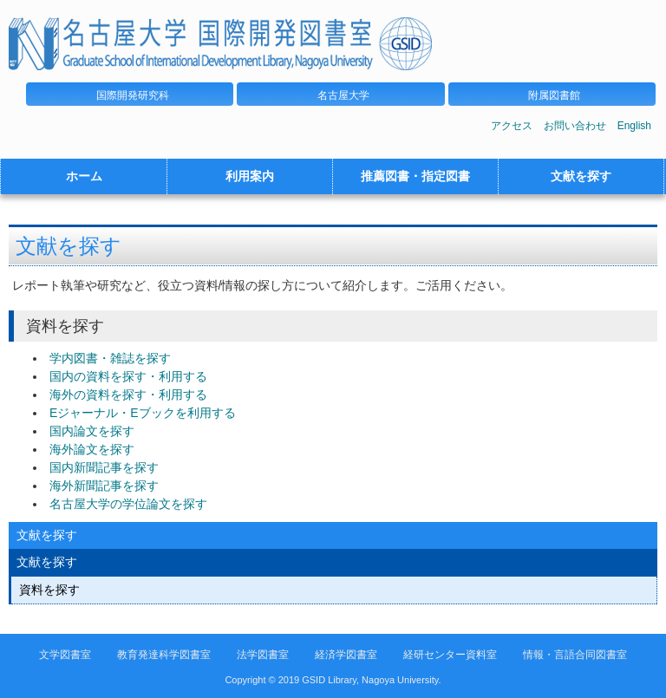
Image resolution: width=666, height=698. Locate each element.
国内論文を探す (91, 431)
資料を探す (49, 590)
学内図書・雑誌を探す (110, 358)
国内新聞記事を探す (104, 467)
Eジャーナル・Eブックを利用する (142, 413)
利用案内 (249, 176)
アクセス (511, 126)
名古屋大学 (343, 95)
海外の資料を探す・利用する (128, 394)
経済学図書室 (346, 655)
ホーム (84, 176)
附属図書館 (554, 95)
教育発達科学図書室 (164, 655)
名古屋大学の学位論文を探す (128, 504)
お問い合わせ (575, 126)
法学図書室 (263, 655)
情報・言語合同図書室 (575, 655)
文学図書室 (65, 655)
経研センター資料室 (450, 655)
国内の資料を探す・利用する (128, 376)
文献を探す (581, 176)
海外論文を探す (91, 449)
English (634, 126)
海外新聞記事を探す (104, 486)
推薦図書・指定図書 (415, 176)
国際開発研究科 (132, 95)
